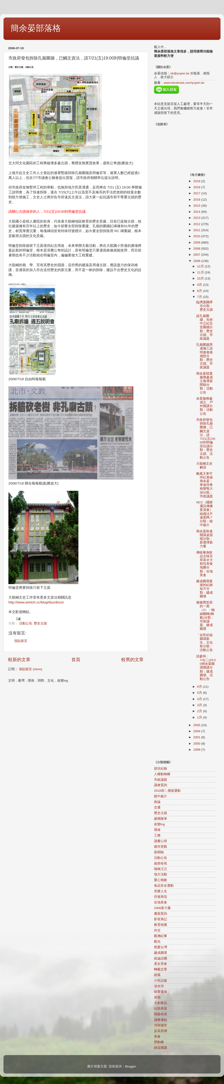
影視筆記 (160, 919)
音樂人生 (160, 891)
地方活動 (160, 874)
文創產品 (160, 1003)
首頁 (75, 659)
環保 (157, 830)
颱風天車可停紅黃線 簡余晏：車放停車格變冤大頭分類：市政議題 (206, 485)
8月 (200, 291)
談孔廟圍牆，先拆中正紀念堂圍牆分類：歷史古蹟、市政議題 (204, 327)
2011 (197, 230)
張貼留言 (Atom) (30, 669)
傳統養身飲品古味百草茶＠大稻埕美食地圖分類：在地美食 (204, 564)
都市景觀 (160, 846)
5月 (200, 692)
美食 (157, 1036)
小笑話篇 (160, 980)
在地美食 (160, 902)
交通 (157, 807)
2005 (197, 725)
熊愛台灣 (160, 947)
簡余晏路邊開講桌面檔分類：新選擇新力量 (204, 539)
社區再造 (160, 1008)
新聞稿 (159, 852)
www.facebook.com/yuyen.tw (184, 82)
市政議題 (160, 779)
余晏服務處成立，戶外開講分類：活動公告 (204, 406)
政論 (157, 802)
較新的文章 (19, 659)
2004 (197, 731)
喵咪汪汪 (160, 869)
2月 (200, 711)
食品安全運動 (164, 885)
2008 (197, 248)
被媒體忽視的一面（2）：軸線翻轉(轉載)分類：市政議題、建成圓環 (205, 616)
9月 (200, 284)
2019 (197, 181)
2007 (197, 254)
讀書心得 (160, 841)
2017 (197, 193)
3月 (200, 705)
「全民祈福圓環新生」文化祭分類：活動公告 (204, 642)
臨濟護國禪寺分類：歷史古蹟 (204, 305)
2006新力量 (162, 908)
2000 (197, 743)
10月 (201, 278)
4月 (200, 699)
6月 (200, 686)
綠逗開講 (160, 1047)
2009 (197, 242)
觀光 (157, 941)
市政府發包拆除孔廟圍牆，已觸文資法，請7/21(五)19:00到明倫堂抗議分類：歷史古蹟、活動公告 (206, 438)
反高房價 (160, 1031)
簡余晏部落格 (35, 28)
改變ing (159, 824)
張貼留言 (20, 641)
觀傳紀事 (160, 936)
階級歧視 (160, 1014)
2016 (197, 199)
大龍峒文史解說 (204, 465)
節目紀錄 (160, 768)
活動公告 (25, 623)
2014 (197, 211)
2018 (197, 187)
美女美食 (160, 963)
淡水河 (159, 986)
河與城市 (160, 1025)
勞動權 (159, 1042)
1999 (197, 749)
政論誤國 (160, 958)
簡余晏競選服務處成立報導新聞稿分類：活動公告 (204, 383)
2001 (197, 737)
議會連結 (160, 1019)
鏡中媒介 (160, 796)
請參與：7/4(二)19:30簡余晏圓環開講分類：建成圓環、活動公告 (206, 668)
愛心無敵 (160, 880)
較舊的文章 (132, 659)
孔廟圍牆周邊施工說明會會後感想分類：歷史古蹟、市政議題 (204, 356)
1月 (200, 717)
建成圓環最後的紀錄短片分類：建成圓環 (204, 588)
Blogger (130, 1066)
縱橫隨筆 (160, 818)
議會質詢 (160, 785)
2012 (197, 224)
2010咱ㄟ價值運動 (167, 790)
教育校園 (160, 925)
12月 (201, 266)
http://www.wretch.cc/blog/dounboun (36, 602)
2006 (197, 261)
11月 (201, 272)
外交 (157, 930)
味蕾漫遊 (160, 991)
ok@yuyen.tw (179, 73)
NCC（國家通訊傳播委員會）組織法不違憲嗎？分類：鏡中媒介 (204, 514)
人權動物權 (162, 774)
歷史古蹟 (40, 623)
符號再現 (160, 897)
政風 (157, 975)
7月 (200, 297)
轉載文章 (160, 969)
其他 (157, 997)
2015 (197, 205)
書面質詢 (160, 913)
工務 (157, 835)
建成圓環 (160, 953)
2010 (197, 236)
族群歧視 (160, 863)
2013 (197, 218)
